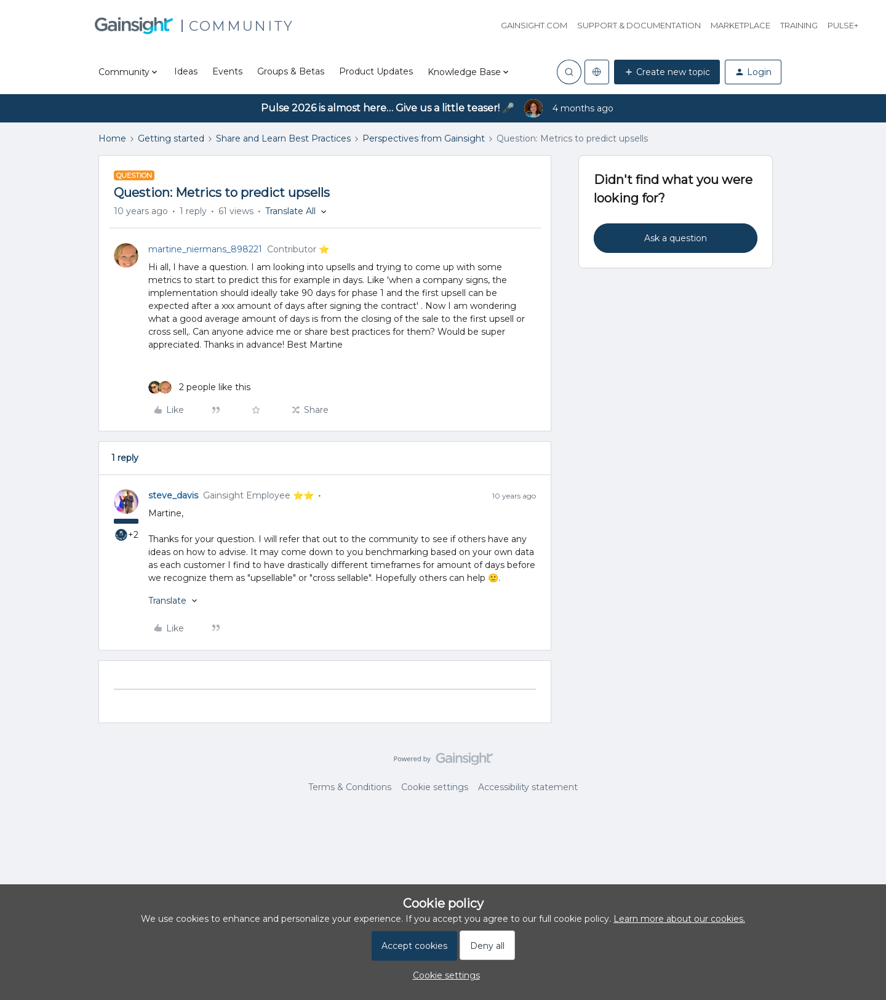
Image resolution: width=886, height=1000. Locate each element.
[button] (667, 72)
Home (112, 138)
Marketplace (740, 25)
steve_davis (173, 495)
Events (227, 71)
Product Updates (376, 71)
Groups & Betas (290, 71)
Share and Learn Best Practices (283, 138)
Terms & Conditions (349, 787)
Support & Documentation (639, 25)
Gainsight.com (534, 25)
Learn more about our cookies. (679, 918)
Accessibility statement (528, 787)
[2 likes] (199, 387)
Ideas (186, 71)
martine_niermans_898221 (205, 249)
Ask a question (675, 238)
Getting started (171, 138)
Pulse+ (843, 25)
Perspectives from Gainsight (423, 138)
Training (799, 25)
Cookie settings (434, 787)
